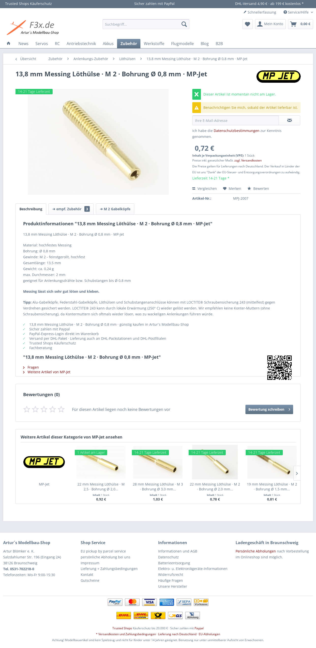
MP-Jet (44, 484)
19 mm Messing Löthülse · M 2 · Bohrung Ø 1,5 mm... (272, 486)
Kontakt (87, 574)
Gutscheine (90, 580)
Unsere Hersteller (172, 586)
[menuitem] (146, 24)
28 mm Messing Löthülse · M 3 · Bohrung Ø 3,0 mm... (158, 486)
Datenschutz (168, 557)
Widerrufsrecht (170, 574)
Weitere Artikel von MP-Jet (46, 372)
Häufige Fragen (170, 580)
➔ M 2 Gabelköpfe (115, 209)
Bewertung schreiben (269, 408)
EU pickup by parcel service (103, 551)
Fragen (31, 367)
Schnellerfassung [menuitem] (259, 12)
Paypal (199, 628)
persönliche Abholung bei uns (105, 557)
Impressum (90, 563)
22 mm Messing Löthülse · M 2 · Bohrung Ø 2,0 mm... (215, 486)
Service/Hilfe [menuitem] (297, 12)
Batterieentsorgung (174, 563)
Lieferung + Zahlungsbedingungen (109, 568)
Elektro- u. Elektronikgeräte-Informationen (192, 568)
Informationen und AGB (177, 551)
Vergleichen (204, 188)
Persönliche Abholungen (256, 551)
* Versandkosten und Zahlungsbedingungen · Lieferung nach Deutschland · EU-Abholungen (158, 634)
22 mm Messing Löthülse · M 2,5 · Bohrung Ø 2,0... (101, 486)
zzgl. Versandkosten (248, 160)
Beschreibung (30, 209)
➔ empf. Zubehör (71, 209)
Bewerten (258, 188)
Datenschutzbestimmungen (236, 130)
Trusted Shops (122, 628)
